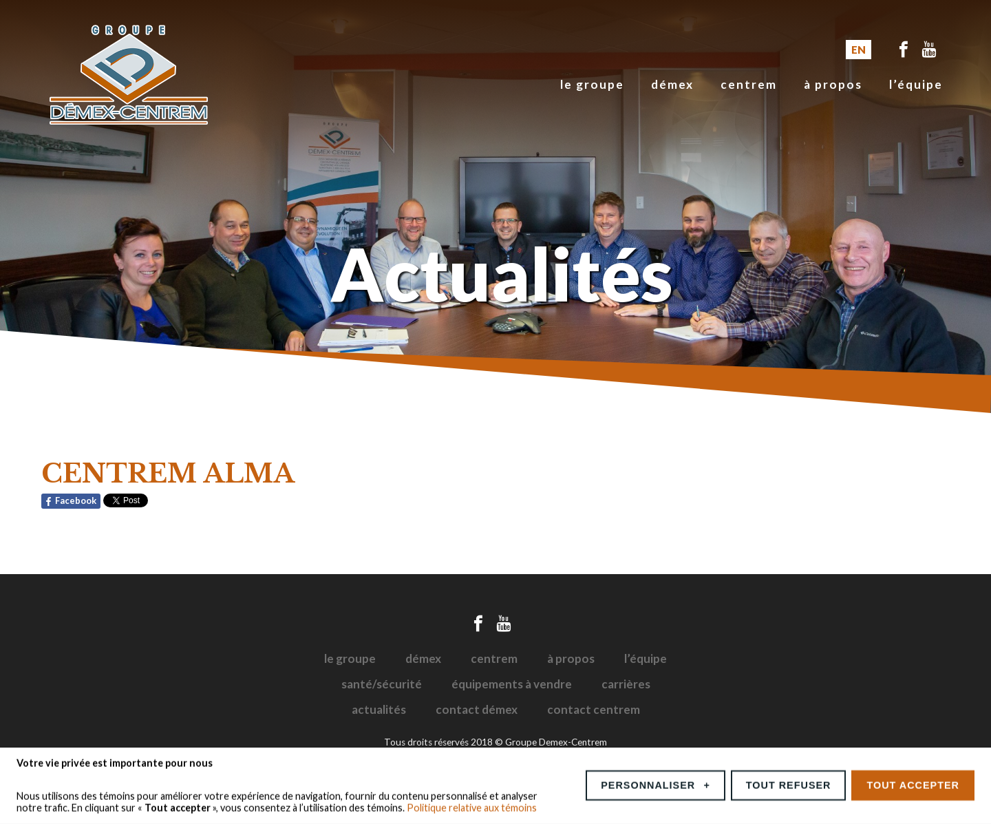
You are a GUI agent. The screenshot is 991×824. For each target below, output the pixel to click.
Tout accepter (912, 782)
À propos (833, 84)
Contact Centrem (593, 709)
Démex (672, 84)
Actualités (379, 709)
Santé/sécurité (381, 684)
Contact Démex (477, 709)
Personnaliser (655, 782)
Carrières (625, 684)
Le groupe (592, 84)
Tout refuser (788, 782)
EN (858, 49)
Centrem (749, 84)
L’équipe (916, 84)
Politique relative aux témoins (472, 804)
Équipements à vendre (511, 684)
